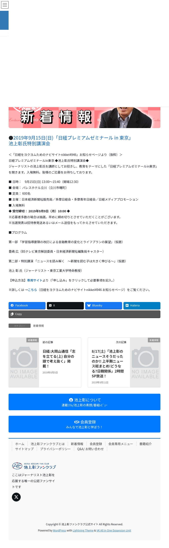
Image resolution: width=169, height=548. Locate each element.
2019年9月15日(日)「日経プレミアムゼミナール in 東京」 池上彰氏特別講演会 (71, 140)
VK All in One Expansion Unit (114, 530)
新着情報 (38, 325)
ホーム (19, 444)
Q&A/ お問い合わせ (90, 449)
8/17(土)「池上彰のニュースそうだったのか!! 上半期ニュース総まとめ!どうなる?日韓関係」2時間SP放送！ (108, 363)
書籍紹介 (146, 444)
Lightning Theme (83, 530)
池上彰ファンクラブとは (48, 444)
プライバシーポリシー (55, 449)
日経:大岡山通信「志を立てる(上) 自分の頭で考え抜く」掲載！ (58, 359)
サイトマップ (24, 449)
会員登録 (96, 444)
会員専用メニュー (120, 444)
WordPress (59, 530)
